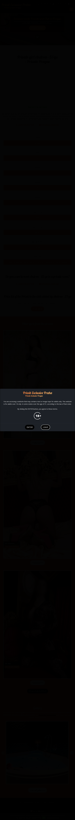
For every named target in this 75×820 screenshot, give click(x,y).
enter (30, 427)
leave (45, 427)
